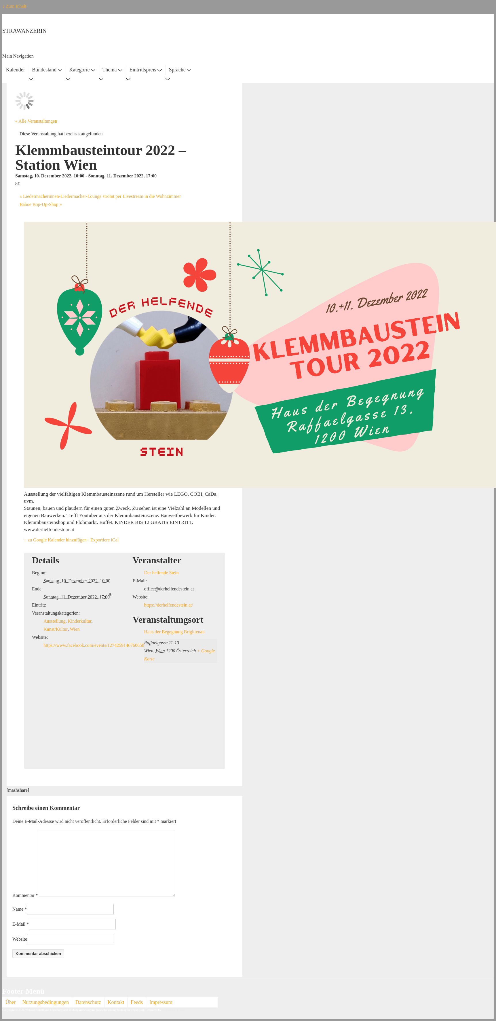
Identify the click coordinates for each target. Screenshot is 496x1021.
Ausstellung (54, 621)
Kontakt (116, 1002)
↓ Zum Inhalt (14, 6)
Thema (112, 70)
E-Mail (18, 924)
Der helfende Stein (161, 572)
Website (19, 939)
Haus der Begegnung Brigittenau (174, 631)
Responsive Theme (173, 1009)
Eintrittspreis (146, 70)
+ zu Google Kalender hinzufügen (55, 539)
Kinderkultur (79, 621)
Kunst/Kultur (55, 629)
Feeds (137, 1002)
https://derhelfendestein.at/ (168, 605)
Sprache (180, 70)
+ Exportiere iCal (103, 539)
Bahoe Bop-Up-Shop (41, 204)
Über (10, 1002)
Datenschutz (88, 1002)
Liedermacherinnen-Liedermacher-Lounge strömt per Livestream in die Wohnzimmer (100, 196)
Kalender (15, 70)
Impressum (160, 1002)
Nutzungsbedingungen (45, 1002)
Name (17, 909)
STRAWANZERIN (24, 31)
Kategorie (82, 70)
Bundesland (47, 70)
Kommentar (25, 895)
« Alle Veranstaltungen (36, 121)
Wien (74, 629)
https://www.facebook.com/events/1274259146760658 (93, 645)
